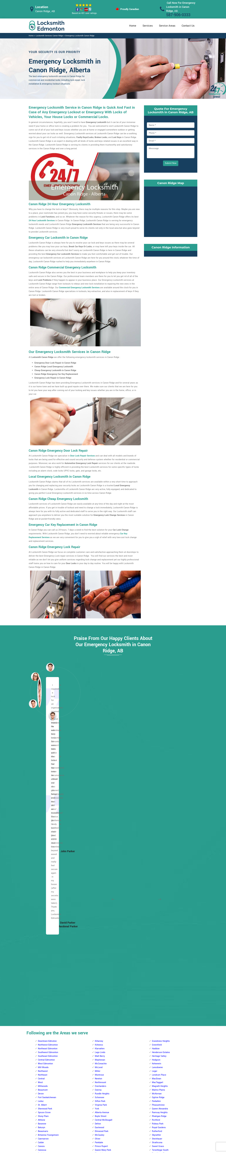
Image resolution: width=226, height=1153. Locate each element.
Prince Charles (45, 947)
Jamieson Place (102, 921)
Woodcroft (43, 973)
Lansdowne (157, 778)
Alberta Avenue (102, 823)
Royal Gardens (159, 838)
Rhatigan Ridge (159, 827)
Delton (98, 834)
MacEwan (156, 789)
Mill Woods (43, 778)
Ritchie (155, 958)
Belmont (42, 999)
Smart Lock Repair (98, 1128)
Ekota (154, 1007)
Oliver (97, 849)
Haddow (156, 759)
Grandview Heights (161, 751)
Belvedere (42, 1003)
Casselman (43, 1022)
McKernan (157, 804)
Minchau (156, 1048)
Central (41, 789)
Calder (41, 853)
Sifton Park (100, 812)
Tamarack (156, 973)
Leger (154, 782)
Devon (41, 804)
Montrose (99, 785)
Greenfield (157, 755)
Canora (41, 857)
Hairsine (42, 1060)
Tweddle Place (159, 1075)
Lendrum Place (159, 785)
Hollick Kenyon (45, 1067)
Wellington (43, 966)
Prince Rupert (101, 857)
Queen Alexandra (160, 819)
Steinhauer (157, 849)
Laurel (155, 947)
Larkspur (156, 943)
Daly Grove (157, 1003)
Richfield (156, 1056)
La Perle (99, 924)
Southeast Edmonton (48, 767)
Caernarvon (43, 849)
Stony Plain (43, 827)
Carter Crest (100, 1060)
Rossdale (99, 868)
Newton (98, 789)
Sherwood (99, 973)
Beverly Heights (45, 1011)
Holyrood (156, 928)
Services (148, 26)
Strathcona (157, 853)
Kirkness (99, 755)
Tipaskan (156, 1071)
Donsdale (99, 902)
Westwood (100, 875)
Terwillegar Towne (160, 864)
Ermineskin (100, 1075)
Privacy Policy (132, 1111)
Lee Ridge (156, 1029)
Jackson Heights (160, 1018)
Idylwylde (156, 932)
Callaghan (99, 1056)
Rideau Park (157, 834)
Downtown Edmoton (47, 751)
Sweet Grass (158, 857)
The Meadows (158, 981)
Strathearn (157, 966)
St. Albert (42, 815)
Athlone (41, 830)
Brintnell (42, 1014)
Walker (155, 988)
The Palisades (44, 958)
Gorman (41, 1056)
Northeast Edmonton (47, 759)
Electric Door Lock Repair (101, 1122)
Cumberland (43, 875)
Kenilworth (157, 936)
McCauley (99, 845)
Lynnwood (99, 939)
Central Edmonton (46, 770)
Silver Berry (157, 962)
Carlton (41, 868)
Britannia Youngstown (48, 845)
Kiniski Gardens (159, 1026)
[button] (52, 716)
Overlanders (100, 797)
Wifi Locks (130, 1122)
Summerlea (100, 977)
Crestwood (100, 894)
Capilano (156, 894)
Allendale (99, 1011)
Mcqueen (42, 932)
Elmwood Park (101, 842)
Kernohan (42, 1075)
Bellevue (42, 996)
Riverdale (99, 864)
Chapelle (99, 1063)
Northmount (100, 793)
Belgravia (99, 1026)
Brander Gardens (103, 1045)
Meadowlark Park (103, 943)
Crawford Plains (159, 999)
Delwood (42, 1033)
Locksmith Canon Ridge (110, 1149)
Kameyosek (157, 1022)
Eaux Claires (44, 1037)
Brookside (99, 1048)
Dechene (99, 898)
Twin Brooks (157, 868)
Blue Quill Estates (103, 1041)
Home (132, 26)
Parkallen (156, 812)
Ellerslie (156, 909)
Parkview (99, 954)
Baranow (42, 834)
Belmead (99, 883)
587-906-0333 (178, 15)
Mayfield (42, 928)
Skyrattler (156, 845)
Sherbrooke (43, 954)
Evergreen (42, 1045)
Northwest (43, 782)
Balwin (41, 981)
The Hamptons (102, 984)
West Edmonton (45, 774)
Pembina (42, 943)
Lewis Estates (101, 932)
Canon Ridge (44, 1018)
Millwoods (43, 797)
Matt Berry (100, 767)
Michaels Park (158, 1045)
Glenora (41, 890)
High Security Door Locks (101, 1111)
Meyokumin (157, 1037)
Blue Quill (99, 1037)
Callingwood (100, 887)
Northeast (42, 785)
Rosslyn (42, 951)
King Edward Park (160, 939)
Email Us (167, 1111)
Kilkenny (42, 1082)
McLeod (98, 778)
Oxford (41, 939)
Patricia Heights (102, 958)
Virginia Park (101, 815)
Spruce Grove (44, 823)
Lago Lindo (100, 763)
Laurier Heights (102, 928)
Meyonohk (157, 1041)
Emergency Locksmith (135, 1134)
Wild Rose (157, 992)
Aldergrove (100, 879)
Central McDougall (103, 830)
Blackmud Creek (102, 1033)
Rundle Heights (102, 804)
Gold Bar (156, 921)
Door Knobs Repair (98, 1133)
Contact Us (188, 26)
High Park (42, 902)
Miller (97, 782)
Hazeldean (157, 924)
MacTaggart (157, 793)
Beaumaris (43, 842)
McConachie (101, 774)
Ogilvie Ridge (158, 808)
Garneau (99, 1082)
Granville (99, 917)
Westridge (99, 1003)
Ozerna (98, 800)
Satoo (154, 1063)
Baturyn (41, 838)
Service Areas (167, 26)
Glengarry (42, 1052)
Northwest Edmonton (48, 755)
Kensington (43, 913)
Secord (98, 969)
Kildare (41, 1078)
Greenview (157, 1011)
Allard (97, 1007)
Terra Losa (100, 981)
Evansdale (43, 1041)
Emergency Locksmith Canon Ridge (79, 35)
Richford (156, 830)
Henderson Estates (161, 763)
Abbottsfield (43, 977)
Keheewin (156, 774)
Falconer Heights (103, 1078)
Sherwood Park (45, 819)
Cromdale (42, 1029)
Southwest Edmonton (48, 763)
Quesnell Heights (103, 962)
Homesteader (44, 1071)
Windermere (157, 875)
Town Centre (158, 984)
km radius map (170, 211)
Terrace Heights (159, 977)
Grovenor (42, 898)
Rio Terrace (100, 966)
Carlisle (41, 864)
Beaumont (43, 800)
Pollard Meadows (160, 1052)
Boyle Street (100, 827)
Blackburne (100, 1029)
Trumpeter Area (45, 962)
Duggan (98, 1067)
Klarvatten (99, 759)
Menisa (155, 1033)
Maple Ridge (158, 951)
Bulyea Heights (102, 1052)
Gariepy (98, 906)
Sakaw (155, 1060)
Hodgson (156, 770)
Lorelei (41, 924)
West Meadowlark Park (106, 999)
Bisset (155, 996)
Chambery (42, 872)
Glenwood (99, 913)
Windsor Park (158, 879)
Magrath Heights (160, 797)
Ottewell (156, 954)
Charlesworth (158, 898)
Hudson (41, 906)
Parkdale (99, 853)
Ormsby (98, 951)
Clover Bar (157, 902)
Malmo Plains (158, 800)
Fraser (41, 1048)
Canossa (42, 860)
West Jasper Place (104, 996)
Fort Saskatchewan (47, 808)
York (97, 819)
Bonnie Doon (158, 890)
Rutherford (157, 842)
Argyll (154, 883)
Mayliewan (100, 770)
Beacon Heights (45, 984)
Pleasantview (158, 815)
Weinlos (156, 1078)
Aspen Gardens (102, 1018)
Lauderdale (43, 921)
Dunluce (42, 883)
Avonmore (156, 887)
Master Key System (98, 1116)
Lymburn (99, 936)
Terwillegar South (160, 860)
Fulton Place (158, 917)
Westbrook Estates (161, 872)
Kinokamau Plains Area (49, 917)
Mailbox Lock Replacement (138, 1128)
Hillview (155, 1014)
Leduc (41, 812)
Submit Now (170, 163)
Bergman (42, 1007)
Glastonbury (100, 909)
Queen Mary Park (103, 860)
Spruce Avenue (102, 872)
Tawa (154, 1067)
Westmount (43, 969)
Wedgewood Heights (104, 992)
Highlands (42, 1063)
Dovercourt (43, 879)
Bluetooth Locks (133, 1117)
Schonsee (99, 808)
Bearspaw (99, 1022)
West (40, 793)
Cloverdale (157, 906)
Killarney (99, 751)
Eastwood (99, 838)
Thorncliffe (100, 988)
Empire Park (100, 1071)
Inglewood (43, 909)
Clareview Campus (46, 1026)
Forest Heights (159, 913)
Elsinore (42, 887)
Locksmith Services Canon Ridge (49, 35)
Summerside (158, 969)
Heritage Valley (159, 767)
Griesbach (43, 894)
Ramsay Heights (160, 823)
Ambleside (100, 1014)
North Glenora (44, 936)
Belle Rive (42, 988)
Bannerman (43, 992)
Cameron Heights (103, 890)
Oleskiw (98, 947)
